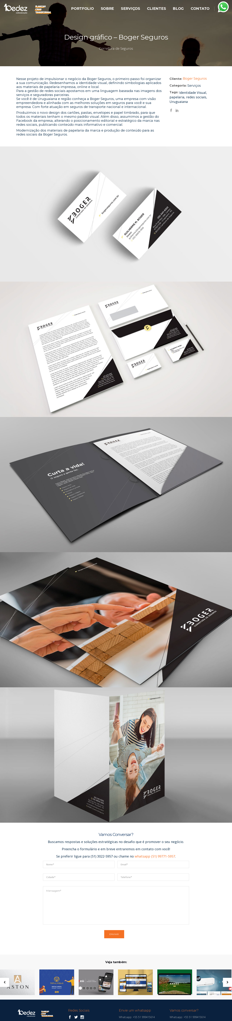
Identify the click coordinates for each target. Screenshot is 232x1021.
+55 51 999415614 (143, 1017)
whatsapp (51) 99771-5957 (155, 856)
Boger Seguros (195, 79)
